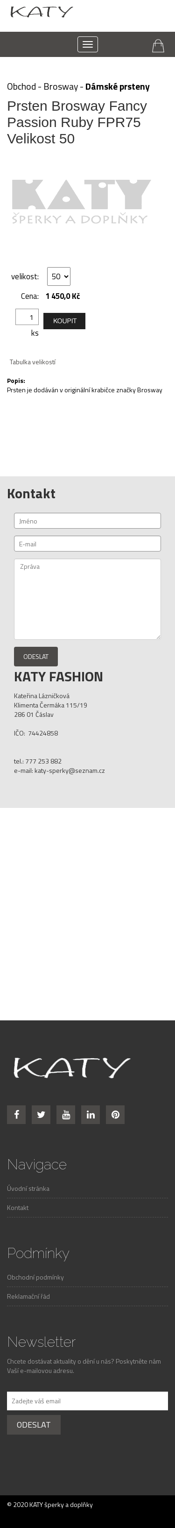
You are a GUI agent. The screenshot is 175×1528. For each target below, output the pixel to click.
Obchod (21, 86)
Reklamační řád (28, 1296)
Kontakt (17, 1207)
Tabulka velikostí (33, 362)
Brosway (60, 86)
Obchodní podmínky (35, 1277)
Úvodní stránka (28, 1188)
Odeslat (36, 656)
